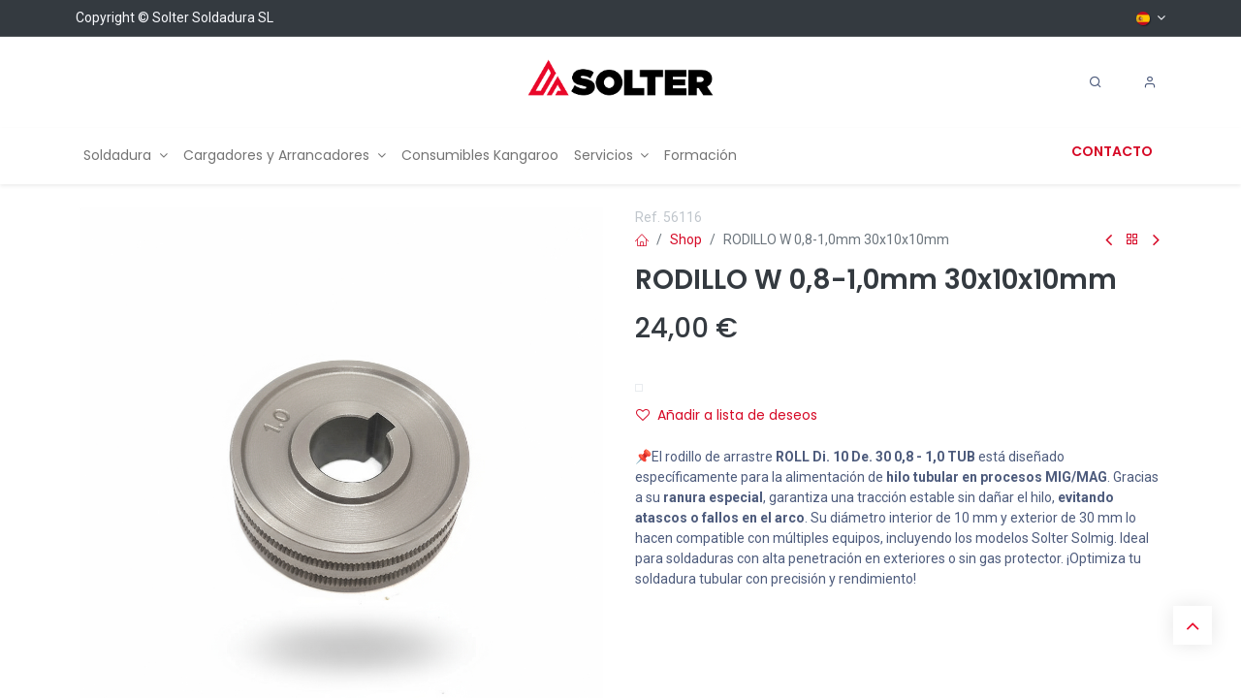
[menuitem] (125, 156)
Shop (686, 239)
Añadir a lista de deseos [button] (726, 415)
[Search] (1095, 82)
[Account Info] (1149, 82)
